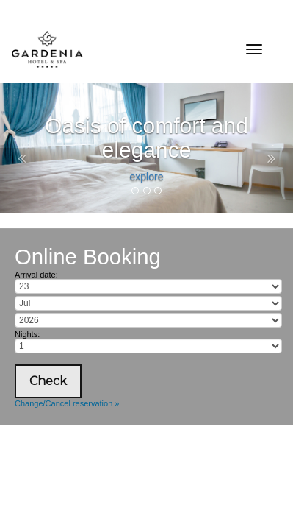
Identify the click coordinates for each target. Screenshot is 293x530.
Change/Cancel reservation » (67, 403)
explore (147, 177)
